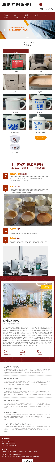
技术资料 (37, 15)
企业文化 (16, 17)
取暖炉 (14, 451)
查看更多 (46, 287)
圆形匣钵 (14, 242)
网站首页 (6, 15)
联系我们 (26, 17)
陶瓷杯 (26, 451)
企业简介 (16, 15)
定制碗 (35, 451)
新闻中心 (47, 15)
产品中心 (27, 15)
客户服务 (6, 17)
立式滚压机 (20, 451)
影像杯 (30, 451)
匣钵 (14, 174)
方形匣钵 (16, 52)
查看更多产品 (40, 137)
